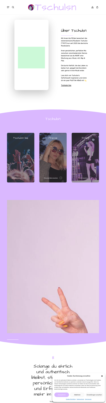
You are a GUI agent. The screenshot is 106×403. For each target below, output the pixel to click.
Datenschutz (80, 399)
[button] (102, 376)
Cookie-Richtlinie (71, 399)
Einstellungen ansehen (94, 395)
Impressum (88, 399)
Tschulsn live (66, 85)
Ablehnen (77, 395)
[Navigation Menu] (8, 7)
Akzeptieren (62, 395)
